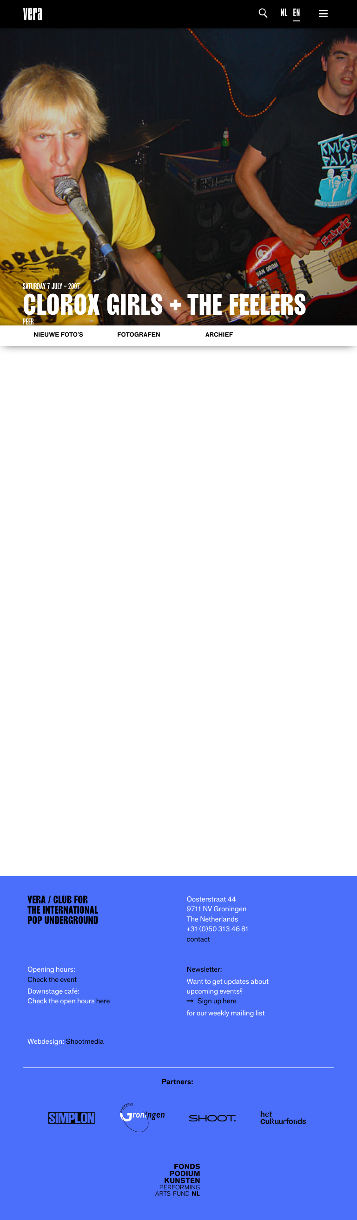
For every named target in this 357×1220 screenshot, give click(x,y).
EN (296, 13)
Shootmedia (85, 1042)
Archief (219, 335)
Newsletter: (204, 970)
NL (284, 13)
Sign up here (217, 1001)
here (103, 1001)
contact (198, 939)
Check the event (52, 980)
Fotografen (138, 335)
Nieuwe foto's (58, 335)
